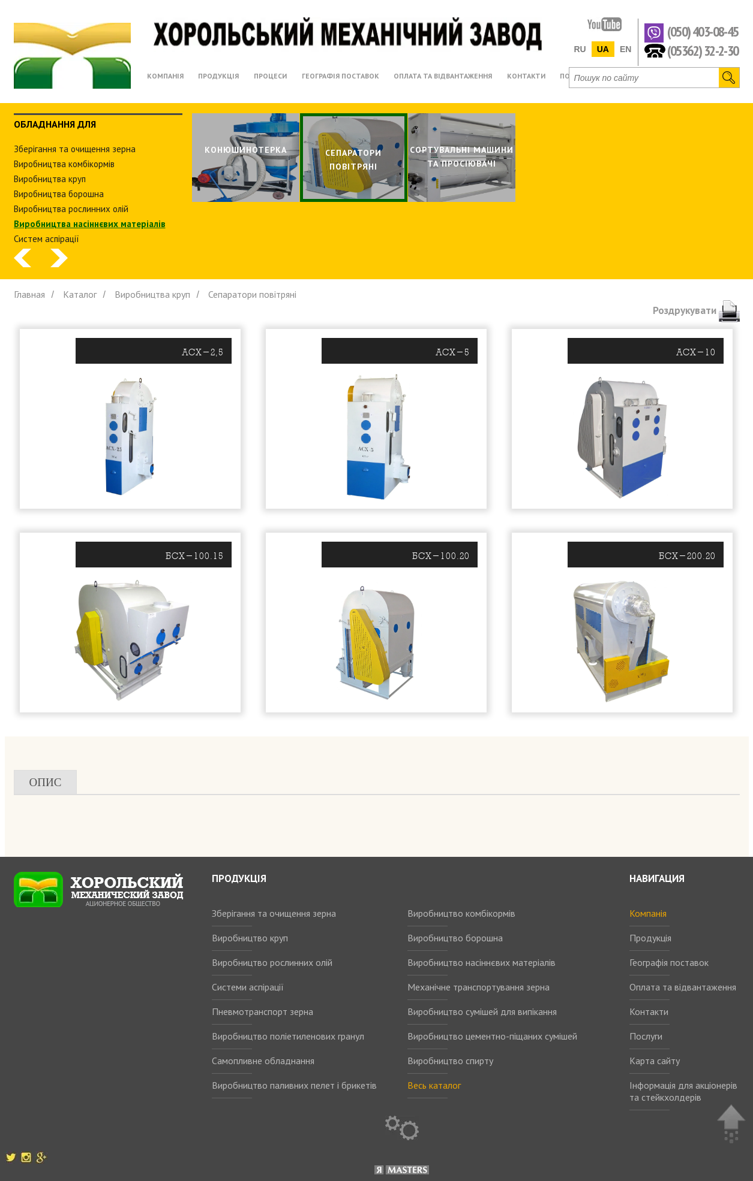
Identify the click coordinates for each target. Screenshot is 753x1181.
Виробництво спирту (450, 1061)
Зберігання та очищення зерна (274, 913)
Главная (29, 294)
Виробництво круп (250, 938)
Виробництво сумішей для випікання (482, 1011)
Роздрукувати (696, 310)
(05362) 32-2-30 (703, 50)
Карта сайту (654, 1061)
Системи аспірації (248, 987)
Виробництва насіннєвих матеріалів (90, 223)
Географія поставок (669, 962)
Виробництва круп (50, 179)
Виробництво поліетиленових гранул (288, 1036)
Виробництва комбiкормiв (64, 164)
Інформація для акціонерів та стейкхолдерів (683, 1091)
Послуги (645, 1036)
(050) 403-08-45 (703, 32)
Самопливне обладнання (263, 1061)
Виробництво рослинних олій (272, 962)
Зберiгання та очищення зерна (75, 149)
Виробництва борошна (59, 194)
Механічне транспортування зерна (478, 987)
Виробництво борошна (455, 938)
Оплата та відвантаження (682, 987)
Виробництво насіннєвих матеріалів (481, 962)
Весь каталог (434, 1085)
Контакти (648, 1011)
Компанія (648, 913)
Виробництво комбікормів (461, 913)
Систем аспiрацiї (46, 238)
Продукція (650, 938)
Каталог (80, 294)
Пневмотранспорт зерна (262, 1011)
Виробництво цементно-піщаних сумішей (492, 1036)
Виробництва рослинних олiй (71, 209)
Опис (45, 782)
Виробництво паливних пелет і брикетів (294, 1085)
